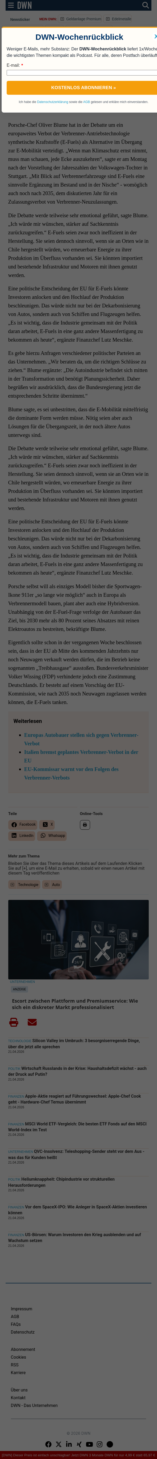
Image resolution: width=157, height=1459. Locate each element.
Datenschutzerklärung (52, 102)
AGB (86, 102)
